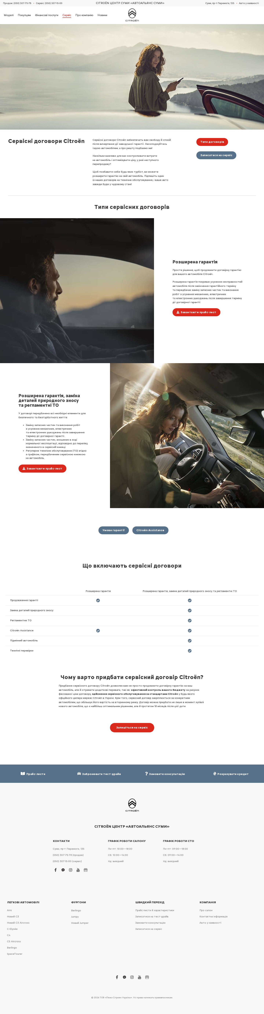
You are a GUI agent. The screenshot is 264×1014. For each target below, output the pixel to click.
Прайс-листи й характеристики (154, 910)
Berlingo (12, 947)
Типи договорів (212, 141)
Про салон (205, 910)
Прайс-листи (33, 774)
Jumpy (75, 916)
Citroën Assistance (150, 530)
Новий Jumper (80, 922)
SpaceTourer (14, 953)
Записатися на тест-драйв (151, 916)
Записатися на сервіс (216, 155)
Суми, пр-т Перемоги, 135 (219, 3)
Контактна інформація (213, 916)
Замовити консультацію (150, 922)
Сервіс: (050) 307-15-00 (49, 3)
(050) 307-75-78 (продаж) (68, 855)
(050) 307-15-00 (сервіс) (67, 861)
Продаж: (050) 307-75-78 (17, 3)
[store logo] (132, 15)
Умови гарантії (113, 530)
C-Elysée (12, 929)
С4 (8, 935)
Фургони (78, 902)
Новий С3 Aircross (18, 922)
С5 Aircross (14, 941)
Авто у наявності (249, 3)
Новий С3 (13, 916)
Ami (9, 910)
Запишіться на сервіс (132, 727)
